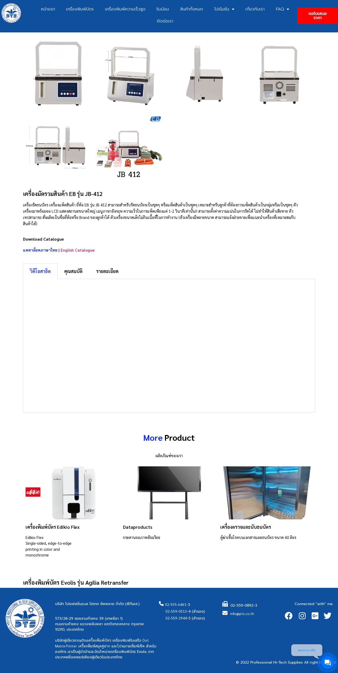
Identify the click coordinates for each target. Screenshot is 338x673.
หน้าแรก (48, 9)
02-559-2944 (176, 618)
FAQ (282, 9)
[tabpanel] (169, 346)
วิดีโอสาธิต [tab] (40, 271)
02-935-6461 (175, 604)
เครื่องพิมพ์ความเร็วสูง (125, 9)
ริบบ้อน (162, 9)
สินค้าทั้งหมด (191, 9)
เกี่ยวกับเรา (255, 9)
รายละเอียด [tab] (107, 271)
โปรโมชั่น (224, 9)
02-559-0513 (176, 611)
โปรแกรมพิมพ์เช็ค (131, 645)
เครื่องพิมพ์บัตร (80, 9)
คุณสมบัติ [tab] (73, 271)
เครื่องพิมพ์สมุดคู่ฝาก (94, 645)
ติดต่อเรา (165, 21)
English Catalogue (77, 249)
